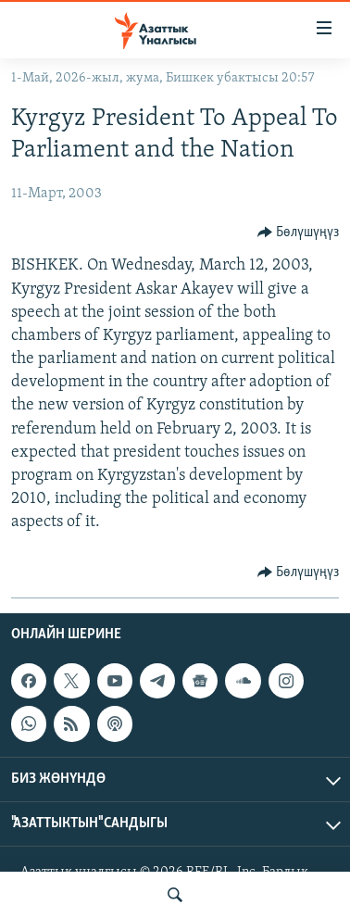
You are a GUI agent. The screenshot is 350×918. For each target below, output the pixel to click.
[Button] (298, 232)
